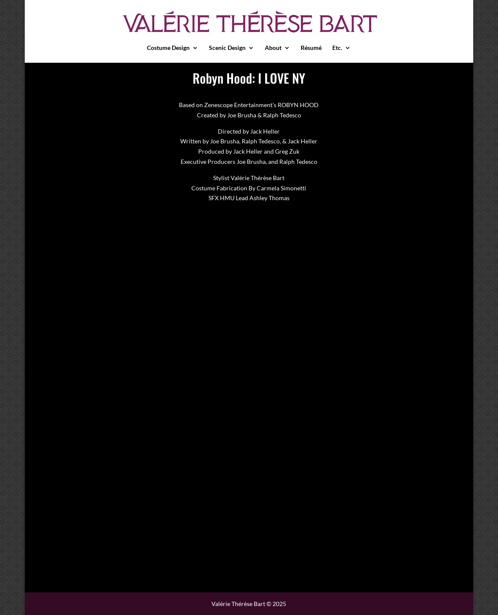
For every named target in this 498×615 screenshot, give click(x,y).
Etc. (337, 48)
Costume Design (168, 48)
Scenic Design (227, 48)
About (273, 48)
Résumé (311, 48)
